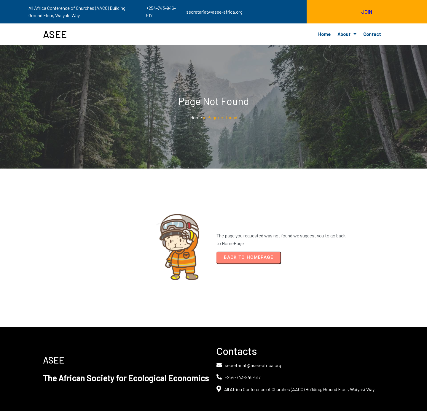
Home (196, 117)
